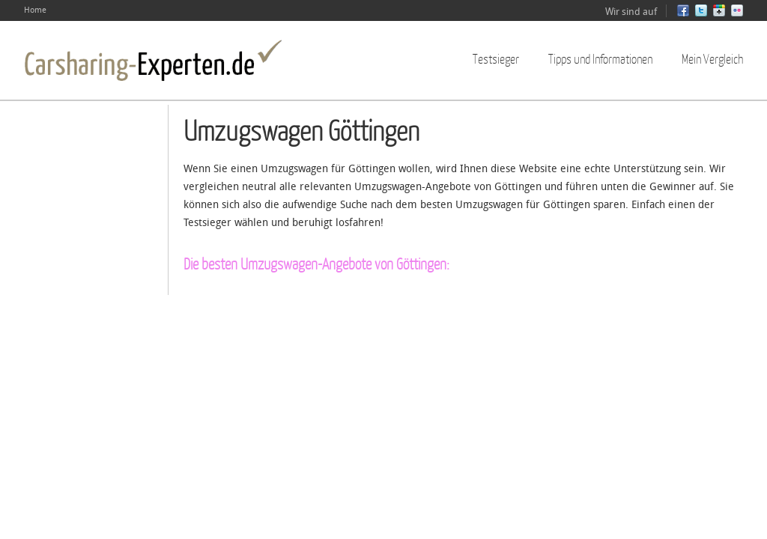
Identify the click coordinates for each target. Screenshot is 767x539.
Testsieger (496, 59)
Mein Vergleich (712, 59)
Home (35, 10)
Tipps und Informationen (600, 59)
